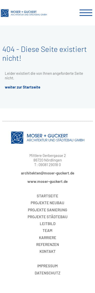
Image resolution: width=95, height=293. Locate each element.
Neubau (47, 202)
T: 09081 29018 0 (47, 164)
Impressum (47, 265)
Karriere (47, 237)
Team (47, 230)
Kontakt (48, 251)
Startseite (47, 196)
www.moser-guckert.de (47, 181)
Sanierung (47, 210)
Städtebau (48, 216)
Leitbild (47, 223)
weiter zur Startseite (22, 87)
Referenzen (47, 244)
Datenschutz (47, 273)
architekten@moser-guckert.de (47, 173)
